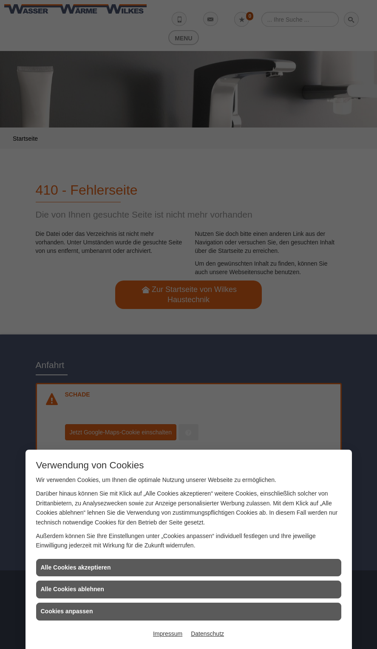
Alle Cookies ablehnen (72, 589)
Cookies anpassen (67, 611)
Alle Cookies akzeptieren (76, 567)
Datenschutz (207, 633)
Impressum (167, 633)
